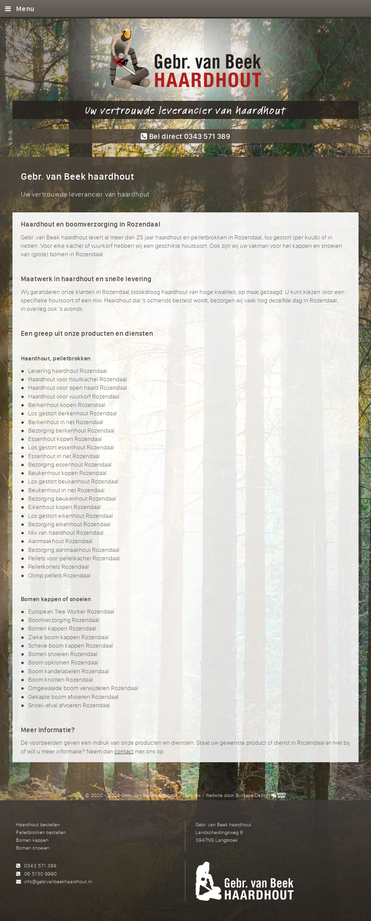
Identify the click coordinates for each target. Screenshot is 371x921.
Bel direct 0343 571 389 (185, 136)
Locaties (191, 795)
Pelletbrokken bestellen (41, 832)
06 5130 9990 (40, 873)
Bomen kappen (32, 840)
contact (124, 751)
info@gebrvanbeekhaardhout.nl (58, 881)
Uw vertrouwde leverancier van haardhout (185, 109)
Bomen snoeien (32, 847)
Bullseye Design (253, 795)
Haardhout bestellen (38, 824)
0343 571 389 (40, 865)
